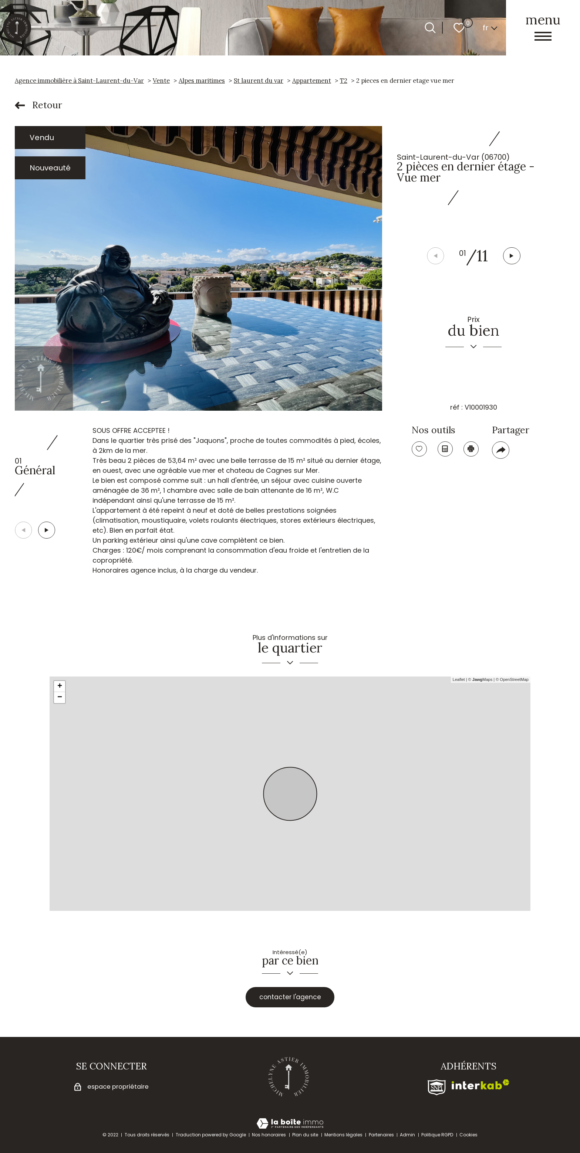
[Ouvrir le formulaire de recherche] (430, 28)
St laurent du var (258, 81)
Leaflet (459, 679)
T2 (343, 81)
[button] (512, 256)
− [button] (59, 697)
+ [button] (59, 686)
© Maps (480, 679)
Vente (161, 81)
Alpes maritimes (202, 81)
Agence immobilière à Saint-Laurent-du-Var (79, 81)
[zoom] (198, 268)
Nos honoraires (269, 1135)
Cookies (468, 1135)
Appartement (311, 81)
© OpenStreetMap (512, 679)
